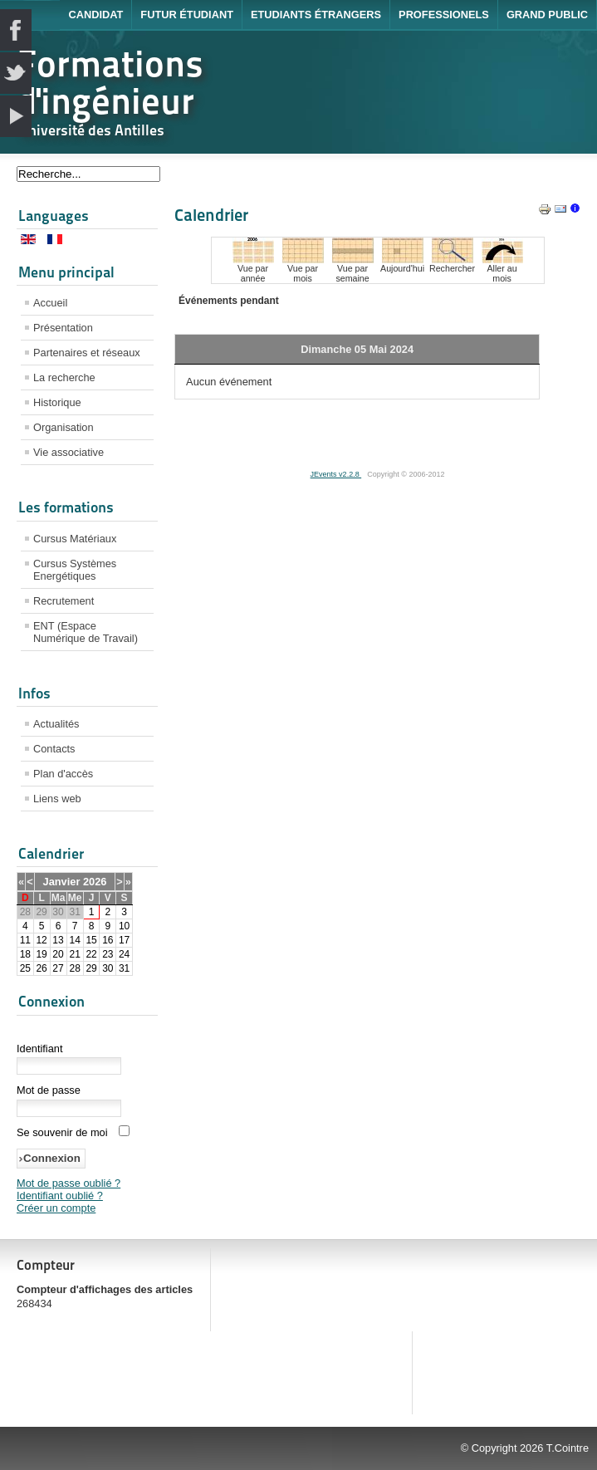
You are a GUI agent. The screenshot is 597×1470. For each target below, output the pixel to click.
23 (107, 954)
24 (124, 954)
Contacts (54, 748)
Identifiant (40, 1048)
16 (107, 940)
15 (91, 940)
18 (25, 954)
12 (41, 940)
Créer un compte (56, 1208)
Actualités (56, 724)
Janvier (62, 881)
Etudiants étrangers (316, 14)
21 (74, 954)
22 (91, 954)
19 (41, 954)
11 (25, 940)
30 (107, 968)
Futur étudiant (186, 14)
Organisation (63, 427)
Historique (57, 402)
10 (124, 926)
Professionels (444, 14)
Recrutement (63, 601)
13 (57, 940)
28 (74, 968)
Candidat (95, 14)
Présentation (63, 327)
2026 (94, 881)
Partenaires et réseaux (86, 352)
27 (57, 968)
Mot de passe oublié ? (68, 1183)
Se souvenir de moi (62, 1132)
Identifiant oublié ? (60, 1195)
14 (74, 940)
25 (25, 968)
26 (41, 968)
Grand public (547, 14)
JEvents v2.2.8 (336, 474)
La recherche (64, 377)
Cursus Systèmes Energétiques (74, 569)
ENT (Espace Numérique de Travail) (85, 632)
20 (57, 954)
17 (124, 940)
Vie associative (68, 452)
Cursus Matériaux (74, 538)
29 (91, 968)
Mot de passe (49, 1090)
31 (124, 968)
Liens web (57, 798)
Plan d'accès (63, 773)
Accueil (50, 302)
